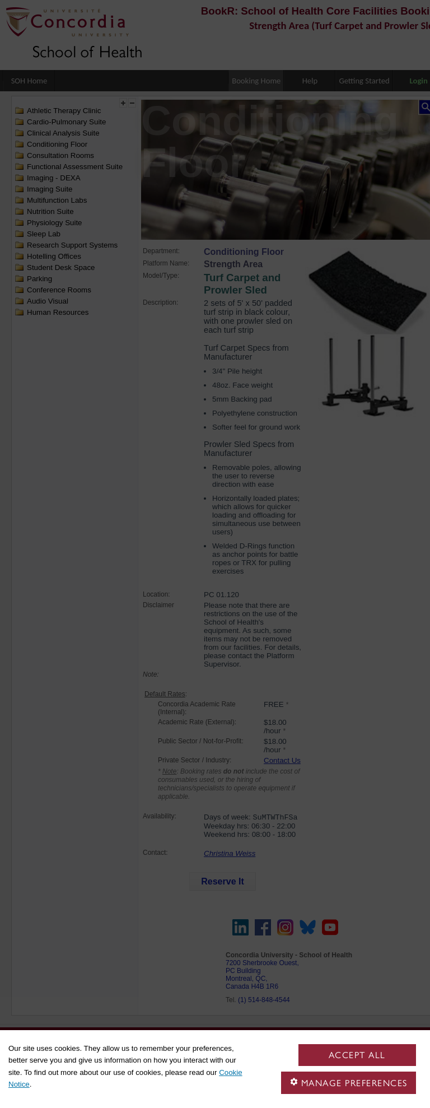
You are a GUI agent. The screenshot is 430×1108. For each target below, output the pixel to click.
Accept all (357, 1055)
